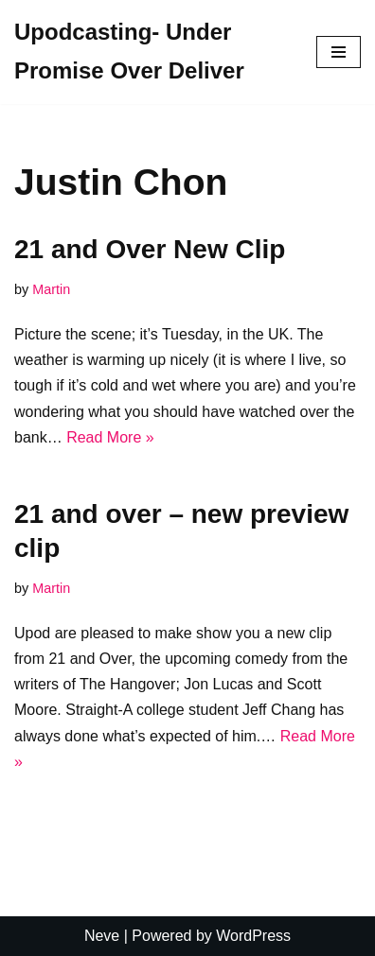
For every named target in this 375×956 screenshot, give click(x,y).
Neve (101, 936)
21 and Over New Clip (149, 249)
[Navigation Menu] (338, 52)
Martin (51, 289)
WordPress (253, 936)
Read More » (110, 437)
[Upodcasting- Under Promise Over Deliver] (151, 52)
